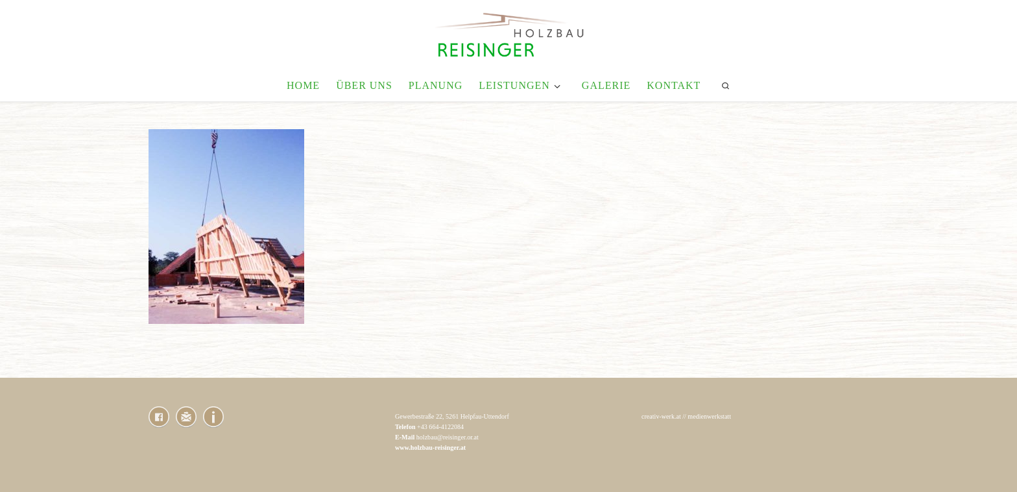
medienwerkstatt (709, 416)
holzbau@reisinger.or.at (447, 437)
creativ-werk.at (661, 416)
